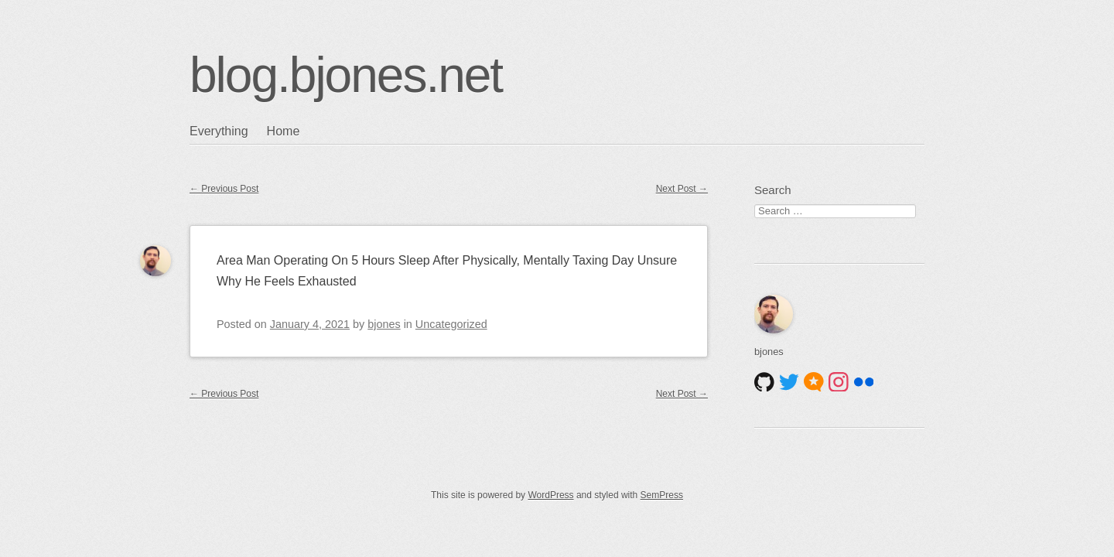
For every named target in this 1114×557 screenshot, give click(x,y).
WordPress (550, 495)
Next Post (682, 188)
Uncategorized (451, 324)
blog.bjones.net (346, 75)
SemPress (662, 495)
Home (283, 131)
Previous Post (224, 188)
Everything (219, 131)
